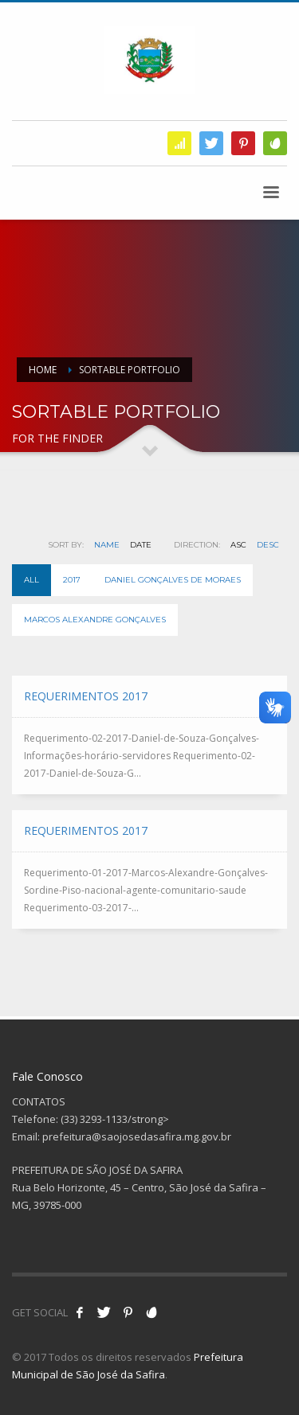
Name (107, 545)
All (31, 580)
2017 (72, 580)
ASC (238, 545)
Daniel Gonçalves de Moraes (172, 580)
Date (140, 545)
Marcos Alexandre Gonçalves (95, 619)
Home (43, 369)
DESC (268, 545)
